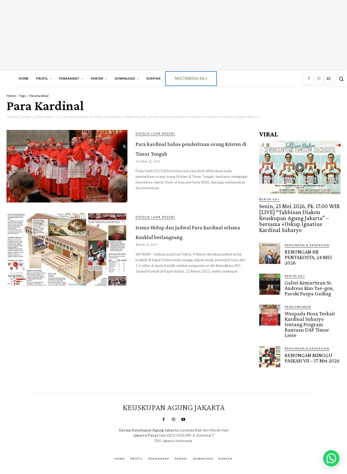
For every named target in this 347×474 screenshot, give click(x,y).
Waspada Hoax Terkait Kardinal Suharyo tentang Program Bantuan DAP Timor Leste (312, 310)
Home (11, 96)
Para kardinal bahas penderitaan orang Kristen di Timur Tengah (191, 152)
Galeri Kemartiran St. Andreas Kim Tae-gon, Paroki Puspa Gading (308, 278)
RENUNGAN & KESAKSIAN (307, 235)
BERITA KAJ (269, 199)
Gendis (188, 428)
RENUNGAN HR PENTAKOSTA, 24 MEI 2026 (307, 248)
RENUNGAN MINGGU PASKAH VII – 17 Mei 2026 (312, 340)
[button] (331, 458)
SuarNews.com (166, 428)
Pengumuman (298, 296)
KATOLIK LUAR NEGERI (155, 133)
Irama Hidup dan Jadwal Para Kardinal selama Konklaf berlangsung (188, 235)
